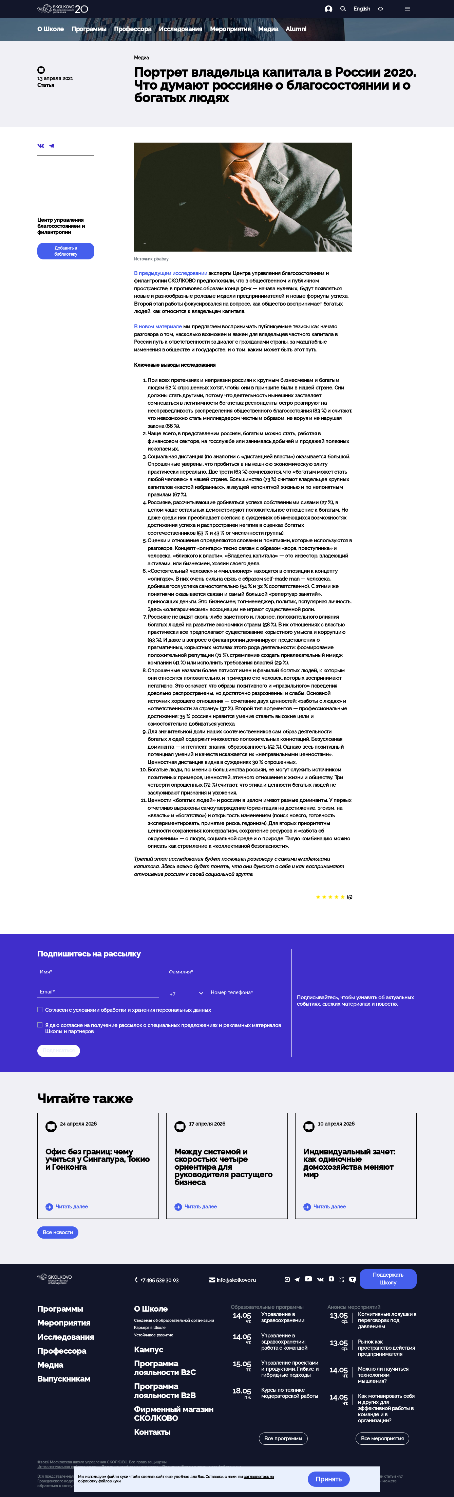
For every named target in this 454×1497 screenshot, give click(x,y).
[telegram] (297, 1280)
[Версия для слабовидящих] (380, 9)
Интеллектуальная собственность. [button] (67, 1467)
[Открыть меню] (408, 9)
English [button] (362, 9)
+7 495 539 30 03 (159, 1280)
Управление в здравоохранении (282, 1317)
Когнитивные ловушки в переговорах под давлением (387, 1320)
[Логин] (332, 9)
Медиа (268, 29)
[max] (287, 1280)
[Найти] (343, 9)
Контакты (152, 1432)
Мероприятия (230, 29)
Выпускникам (63, 1378)
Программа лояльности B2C (165, 1368)
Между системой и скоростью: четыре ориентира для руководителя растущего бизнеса (223, 1167)
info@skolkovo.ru (236, 1280)
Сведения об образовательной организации (174, 1320)
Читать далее (72, 1207)
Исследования (180, 29)
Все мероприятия (382, 1439)
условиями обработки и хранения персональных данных (142, 1010)
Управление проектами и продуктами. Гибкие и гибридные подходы (290, 1369)
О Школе (50, 29)
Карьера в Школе (150, 1328)
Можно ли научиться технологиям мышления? (383, 1375)
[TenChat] (352, 1280)
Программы (89, 29)
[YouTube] (308, 1280)
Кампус (148, 1349)
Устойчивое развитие (153, 1335)
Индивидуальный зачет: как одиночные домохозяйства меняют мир (349, 1163)
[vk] (320, 1280)
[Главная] (62, 9)
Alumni (296, 29)
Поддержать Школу (388, 1279)
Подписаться (59, 1050)
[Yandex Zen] (331, 1280)
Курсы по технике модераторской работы (289, 1393)
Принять (329, 1479)
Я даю (163, 1028)
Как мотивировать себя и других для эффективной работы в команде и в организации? (386, 1408)
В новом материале (158, 327)
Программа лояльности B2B (165, 1391)
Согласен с (128, 1010)
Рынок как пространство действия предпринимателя (386, 1348)
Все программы (283, 1439)
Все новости (58, 1232)
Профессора (132, 29)
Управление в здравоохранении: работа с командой (284, 1342)
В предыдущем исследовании (170, 273)
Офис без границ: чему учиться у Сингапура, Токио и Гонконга (97, 1159)
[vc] (341, 1280)
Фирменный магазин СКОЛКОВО (173, 1414)
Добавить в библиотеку (65, 251)
